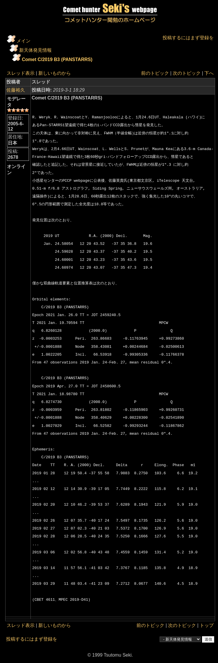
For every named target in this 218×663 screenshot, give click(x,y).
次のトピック (187, 73)
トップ (207, 625)
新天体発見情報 (35, 50)
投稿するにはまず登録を (188, 37)
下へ (209, 73)
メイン (23, 40)
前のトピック (155, 73)
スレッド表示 (21, 73)
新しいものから (54, 73)
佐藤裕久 (15, 90)
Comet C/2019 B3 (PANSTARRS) (57, 59)
